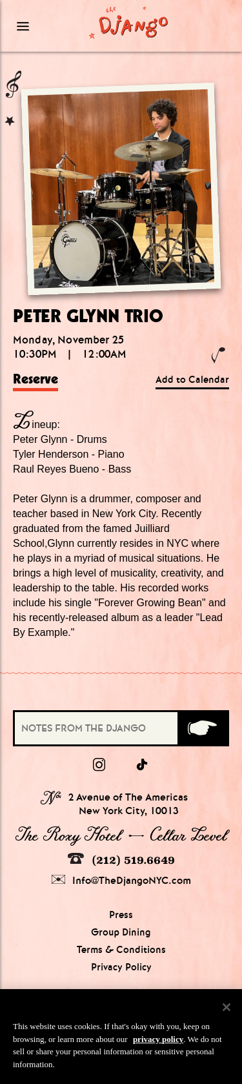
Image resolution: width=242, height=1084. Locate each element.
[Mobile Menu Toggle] (40, 25)
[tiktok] (142, 765)
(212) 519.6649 (121, 859)
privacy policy (158, 1045)
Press (121, 914)
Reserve (35, 379)
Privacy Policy (121, 967)
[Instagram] (99, 765)
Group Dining (121, 932)
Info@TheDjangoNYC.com (121, 880)
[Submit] (202, 728)
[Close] (226, 1014)
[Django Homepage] (128, 22)
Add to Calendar (192, 379)
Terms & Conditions (121, 949)
